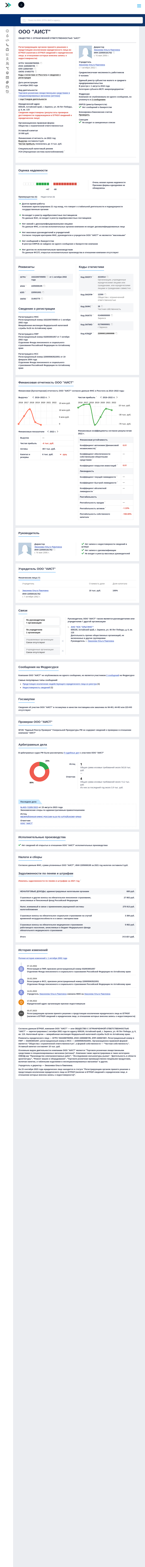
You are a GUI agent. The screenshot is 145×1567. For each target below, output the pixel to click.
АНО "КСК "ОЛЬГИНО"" (82, 627)
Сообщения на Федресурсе (38, 667)
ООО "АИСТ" (26, 823)
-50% (63, 455)
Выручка (22, 141)
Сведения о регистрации (36, 308)
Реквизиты (26, 266)
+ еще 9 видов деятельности (32, 99)
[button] (21, 5)
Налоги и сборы (30, 857)
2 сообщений (112, 675)
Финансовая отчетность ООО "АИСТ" (46, 382)
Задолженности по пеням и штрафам (45, 873)
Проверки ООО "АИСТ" (35, 722)
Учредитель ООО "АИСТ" (37, 568)
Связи (22, 610)
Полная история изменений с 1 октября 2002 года (42, 958)
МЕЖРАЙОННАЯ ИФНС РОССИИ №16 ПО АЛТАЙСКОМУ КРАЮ (50, 817)
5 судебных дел (71, 753)
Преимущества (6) (27, 196)
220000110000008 (106, 333)
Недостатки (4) (48, 196)
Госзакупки (26, 699)
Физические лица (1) (29, 577)
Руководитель (28, 533)
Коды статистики (91, 266)
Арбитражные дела (32, 744)
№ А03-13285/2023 (29, 807)
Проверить (84, 115)
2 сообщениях (99, 99)
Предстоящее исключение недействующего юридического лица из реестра (60, 684)
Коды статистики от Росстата (32, 75)
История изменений (33, 950)
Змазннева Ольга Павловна (53, 994)
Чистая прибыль (26, 144)
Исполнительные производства (42, 837)
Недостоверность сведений (36, 687)
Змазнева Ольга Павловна (107, 50)
